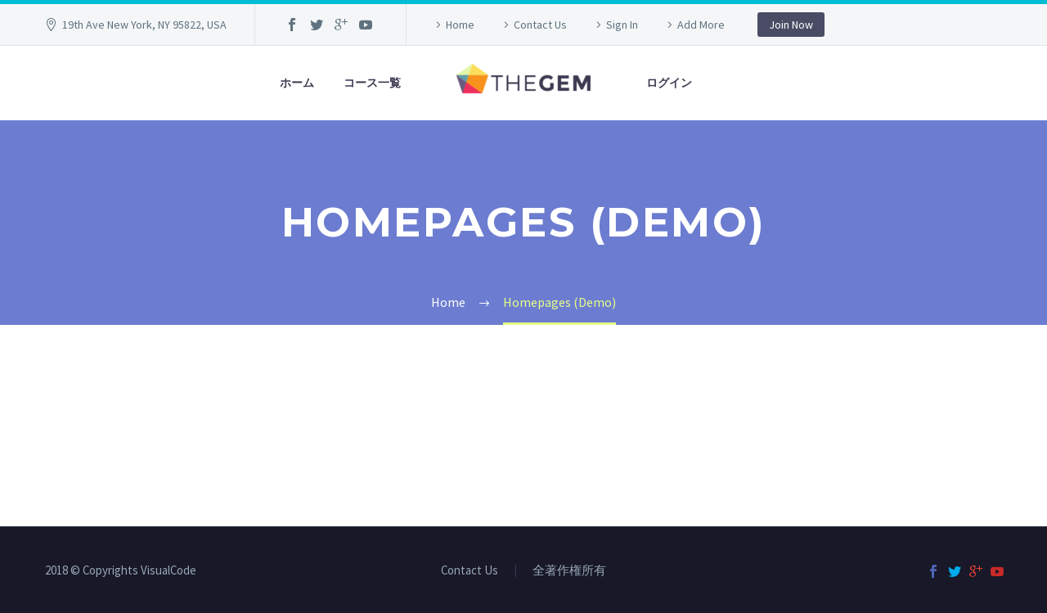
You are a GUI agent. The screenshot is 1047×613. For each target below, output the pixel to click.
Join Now (791, 24)
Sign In (622, 24)
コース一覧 (372, 82)
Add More (701, 24)
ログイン (669, 82)
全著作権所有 (569, 571)
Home (460, 24)
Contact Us (540, 24)
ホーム (297, 82)
